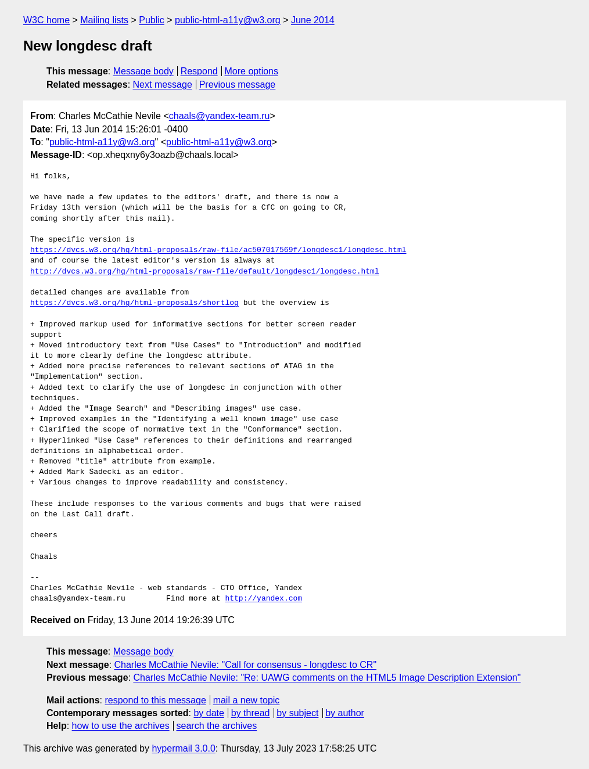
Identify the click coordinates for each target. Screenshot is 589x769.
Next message (162, 84)
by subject (297, 713)
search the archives (217, 726)
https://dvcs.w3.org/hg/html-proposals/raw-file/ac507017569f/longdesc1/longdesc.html (218, 250)
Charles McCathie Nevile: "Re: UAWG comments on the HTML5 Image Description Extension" (326, 677)
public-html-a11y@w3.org (228, 20)
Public (151, 20)
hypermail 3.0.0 (183, 748)
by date (208, 713)
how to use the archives (121, 726)
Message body (143, 71)
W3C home (46, 20)
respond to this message (155, 700)
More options (252, 71)
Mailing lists (104, 20)
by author (344, 713)
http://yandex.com (263, 599)
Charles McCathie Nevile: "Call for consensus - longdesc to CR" (245, 665)
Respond (199, 71)
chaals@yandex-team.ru (219, 116)
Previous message (237, 84)
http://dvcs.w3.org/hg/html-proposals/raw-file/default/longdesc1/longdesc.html (204, 272)
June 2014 (313, 20)
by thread (250, 713)
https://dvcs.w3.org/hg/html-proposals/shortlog (134, 303)
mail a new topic (246, 700)
